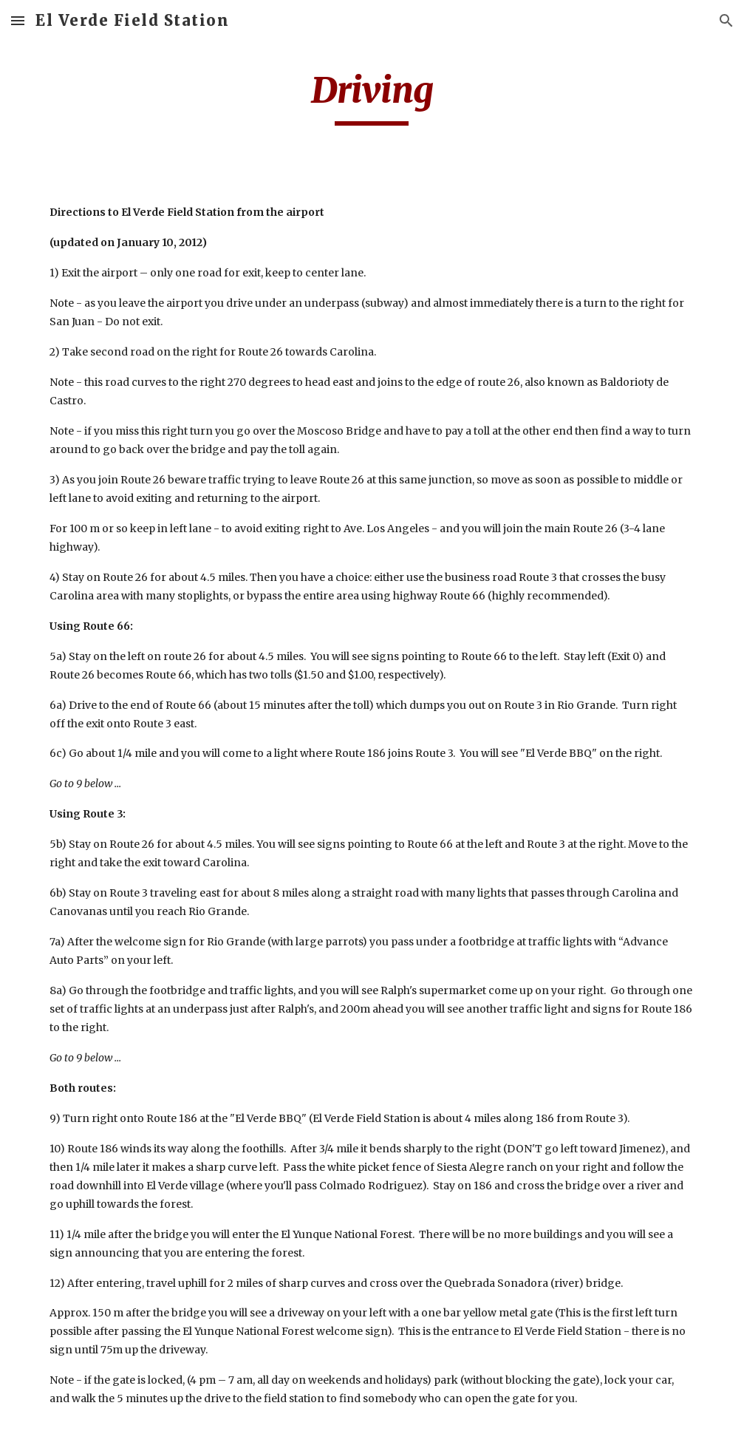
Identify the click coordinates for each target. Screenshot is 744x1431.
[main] (372, 97)
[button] (17, 20)
